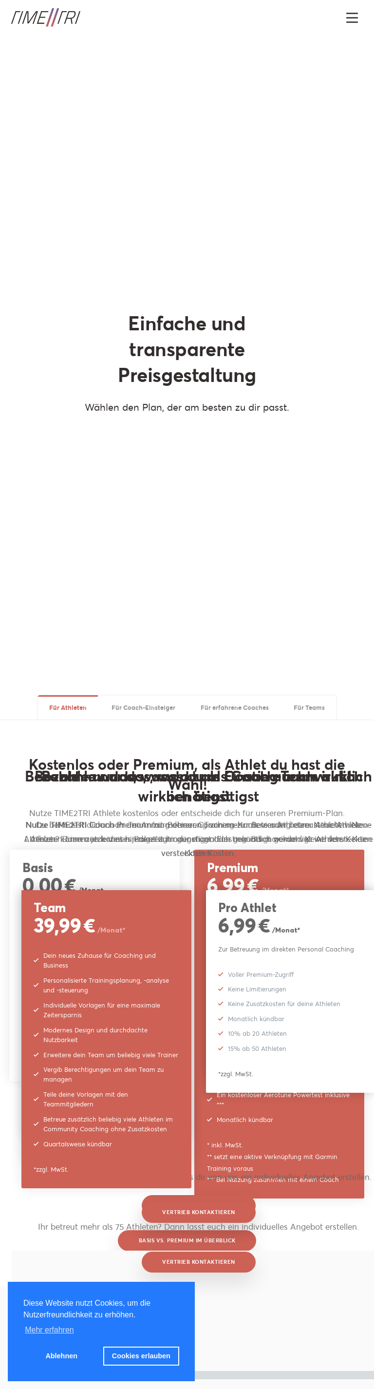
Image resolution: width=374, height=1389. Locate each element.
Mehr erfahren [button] (49, 1330)
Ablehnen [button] (61, 1356)
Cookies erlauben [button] (141, 1356)
